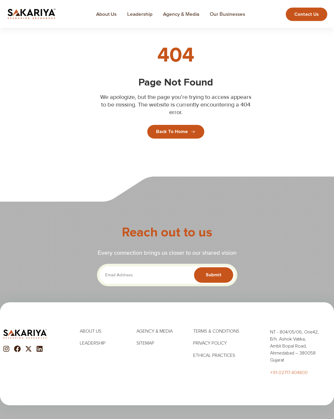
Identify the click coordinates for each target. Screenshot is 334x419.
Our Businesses (227, 13)
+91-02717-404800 (289, 372)
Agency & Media (181, 13)
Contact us (307, 14)
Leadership (139, 13)
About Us (106, 13)
